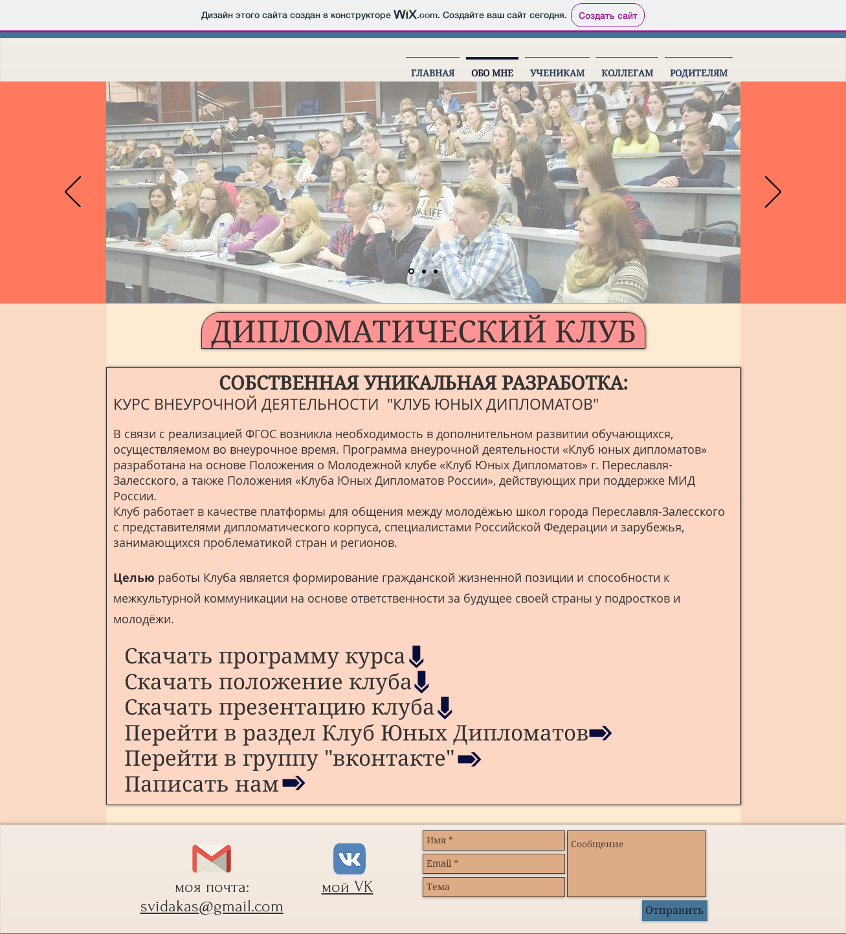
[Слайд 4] (436, 271)
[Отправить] (674, 910)
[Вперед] (773, 193)
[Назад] (73, 193)
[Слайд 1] (411, 271)
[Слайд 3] (424, 271)
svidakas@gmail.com (212, 906)
